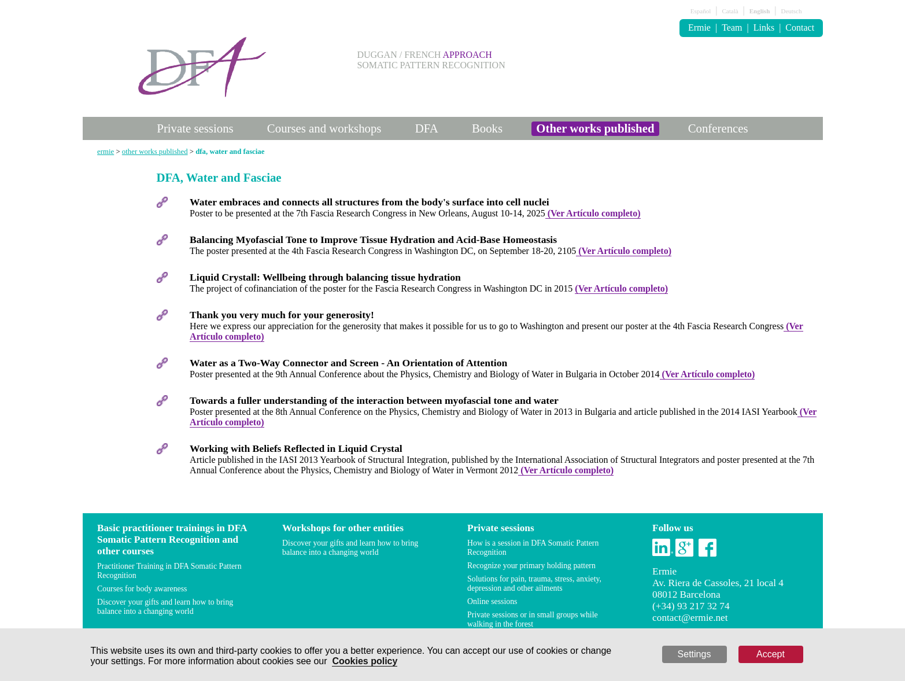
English (759, 11)
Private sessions (195, 128)
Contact (799, 27)
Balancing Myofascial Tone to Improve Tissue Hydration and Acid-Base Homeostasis (373, 239)
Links (763, 27)
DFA (426, 128)
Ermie (699, 27)
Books (487, 128)
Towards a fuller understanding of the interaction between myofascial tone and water (374, 400)
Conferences (718, 128)
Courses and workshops (324, 128)
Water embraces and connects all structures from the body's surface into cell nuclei (369, 202)
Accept (770, 654)
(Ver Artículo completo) (593, 213)
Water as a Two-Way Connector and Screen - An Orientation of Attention (348, 363)
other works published (155, 152)
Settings (694, 654)
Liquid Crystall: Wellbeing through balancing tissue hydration (325, 277)
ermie (105, 152)
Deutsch (791, 11)
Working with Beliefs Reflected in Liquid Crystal (296, 448)
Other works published (595, 128)
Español (700, 11)
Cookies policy (364, 661)
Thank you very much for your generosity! (282, 315)
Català (730, 11)
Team (732, 27)
